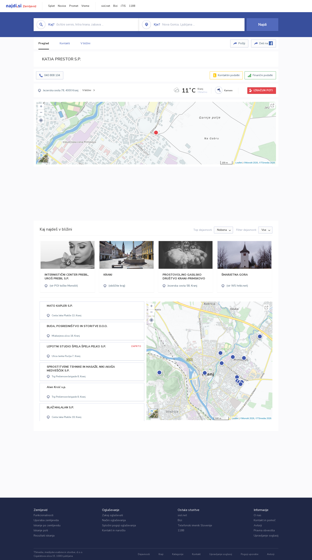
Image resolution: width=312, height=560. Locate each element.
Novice (62, 6)
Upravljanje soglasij (266, 535)
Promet (73, 6)
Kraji (161, 554)
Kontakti (65, 43)
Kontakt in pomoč (264, 520)
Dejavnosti (144, 554)
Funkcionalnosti (43, 515)
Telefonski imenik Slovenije (195, 525)
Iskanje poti (41, 530)
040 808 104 (52, 75)
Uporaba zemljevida (46, 520)
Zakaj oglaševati (112, 515)
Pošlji (241, 43)
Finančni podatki (263, 75)
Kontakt (196, 554)
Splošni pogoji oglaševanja (119, 525)
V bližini (85, 43)
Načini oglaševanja (114, 520)
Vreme (85, 6)
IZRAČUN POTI (263, 90)
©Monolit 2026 (251, 162)
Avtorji (258, 525)
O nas (257, 515)
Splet (51, 6)
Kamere (228, 90)
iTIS (123, 6)
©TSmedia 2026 (267, 162)
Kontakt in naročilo (114, 530)
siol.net (105, 6)
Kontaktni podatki (229, 75)
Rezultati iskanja (44, 535)
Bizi (115, 6)
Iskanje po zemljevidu (47, 525)
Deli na (266, 43)
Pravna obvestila (264, 530)
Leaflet (238, 162)
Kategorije (177, 554)
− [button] (41, 113)
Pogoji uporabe (249, 554)
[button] (41, 120)
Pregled (43, 43)
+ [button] (41, 107)
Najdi (262, 24)
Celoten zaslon (272, 105)
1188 (132, 6)
